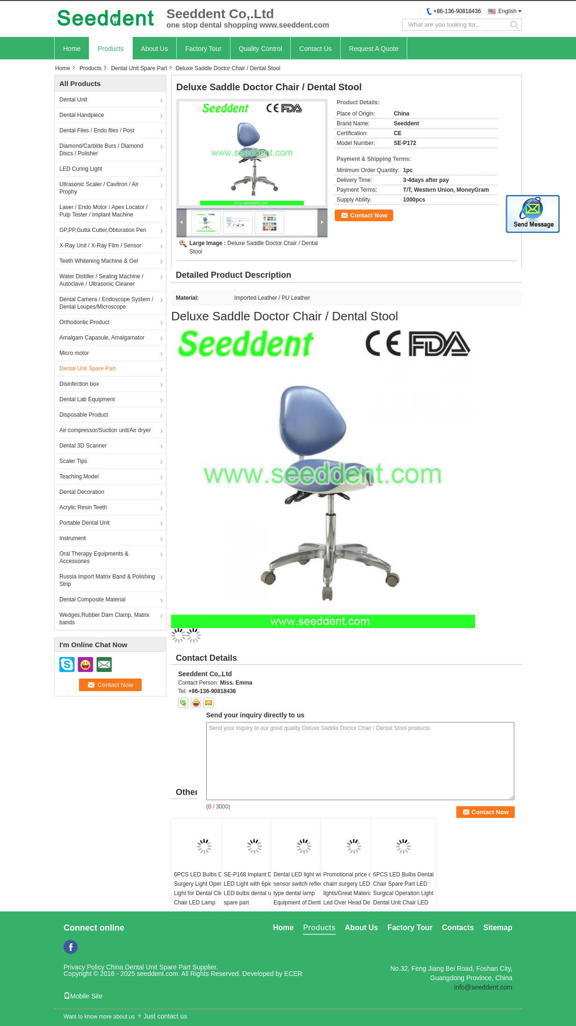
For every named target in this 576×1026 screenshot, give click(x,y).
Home (71, 48)
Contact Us (315, 48)
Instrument (72, 538)
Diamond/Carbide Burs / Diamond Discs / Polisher (101, 150)
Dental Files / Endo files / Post (96, 130)
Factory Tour (203, 48)
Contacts (458, 928)
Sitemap (497, 928)
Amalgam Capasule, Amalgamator (101, 337)
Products (110, 48)
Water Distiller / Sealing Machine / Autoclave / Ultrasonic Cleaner (101, 280)
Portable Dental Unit (84, 523)
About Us (154, 48)
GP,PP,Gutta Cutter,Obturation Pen (102, 230)
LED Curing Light (80, 169)
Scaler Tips (73, 461)
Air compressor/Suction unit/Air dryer (105, 430)
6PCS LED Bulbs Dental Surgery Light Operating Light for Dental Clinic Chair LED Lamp (204, 888)
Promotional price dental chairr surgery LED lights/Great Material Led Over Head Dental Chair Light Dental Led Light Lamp (354, 898)
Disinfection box (79, 384)
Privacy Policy (84, 967)
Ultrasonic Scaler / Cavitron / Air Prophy (98, 188)
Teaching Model (79, 476)
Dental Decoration (81, 492)
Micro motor (74, 353)
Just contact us (165, 1016)
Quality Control (260, 48)
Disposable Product (83, 415)
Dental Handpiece (81, 115)
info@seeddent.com (483, 987)
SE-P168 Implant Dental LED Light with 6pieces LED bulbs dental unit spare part (254, 888)
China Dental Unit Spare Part (148, 967)
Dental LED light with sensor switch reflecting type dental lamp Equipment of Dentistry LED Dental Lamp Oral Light (303, 898)
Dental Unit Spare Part (139, 68)
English (507, 11)
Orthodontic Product (84, 322)
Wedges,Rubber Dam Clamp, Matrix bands (104, 619)
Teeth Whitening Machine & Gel (98, 261)
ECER (293, 973)
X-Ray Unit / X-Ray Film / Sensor (100, 245)
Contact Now (368, 215)
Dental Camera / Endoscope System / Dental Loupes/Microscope (106, 303)
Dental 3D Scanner (83, 445)
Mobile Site (83, 996)
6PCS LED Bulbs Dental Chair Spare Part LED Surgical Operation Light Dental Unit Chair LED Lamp (403, 893)
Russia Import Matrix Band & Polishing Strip (107, 580)
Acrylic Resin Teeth (83, 507)
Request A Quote (374, 48)
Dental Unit (73, 99)
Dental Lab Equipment (87, 399)
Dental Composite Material (92, 599)
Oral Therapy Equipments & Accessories (94, 557)
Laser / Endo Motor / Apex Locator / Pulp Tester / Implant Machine (103, 211)
